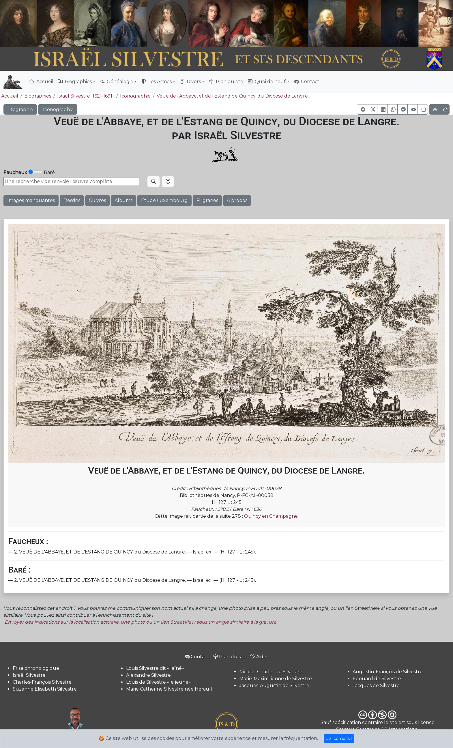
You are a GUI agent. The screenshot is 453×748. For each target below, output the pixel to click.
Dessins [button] (71, 200)
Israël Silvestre (29, 675)
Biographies (37, 96)
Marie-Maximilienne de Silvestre (275, 678)
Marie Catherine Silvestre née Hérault (169, 689)
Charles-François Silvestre (42, 682)
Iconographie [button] (58, 109)
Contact (306, 81)
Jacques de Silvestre (376, 685)
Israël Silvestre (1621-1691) (85, 96)
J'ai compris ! (339, 738)
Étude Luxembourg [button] (164, 200)
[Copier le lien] (423, 109)
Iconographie (135, 96)
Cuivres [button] (97, 200)
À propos (237, 200)
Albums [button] (123, 200)
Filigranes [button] (207, 200)
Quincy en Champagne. (271, 516)
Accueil (41, 81)
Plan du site (226, 81)
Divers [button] (190, 81)
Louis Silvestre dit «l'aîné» (155, 668)
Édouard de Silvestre (377, 678)
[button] (362, 109)
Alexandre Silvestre (148, 675)
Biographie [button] (20, 109)
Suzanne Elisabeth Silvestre (45, 689)
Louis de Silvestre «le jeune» (158, 682)
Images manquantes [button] (31, 200)
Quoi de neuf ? (268, 81)
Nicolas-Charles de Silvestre (270, 671)
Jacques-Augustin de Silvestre (274, 685)
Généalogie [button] (116, 81)
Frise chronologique (36, 668)
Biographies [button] (75, 81)
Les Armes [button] (156, 81)
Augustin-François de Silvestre (388, 671)
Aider (259, 656)
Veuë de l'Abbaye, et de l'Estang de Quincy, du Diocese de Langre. (233, 96)
